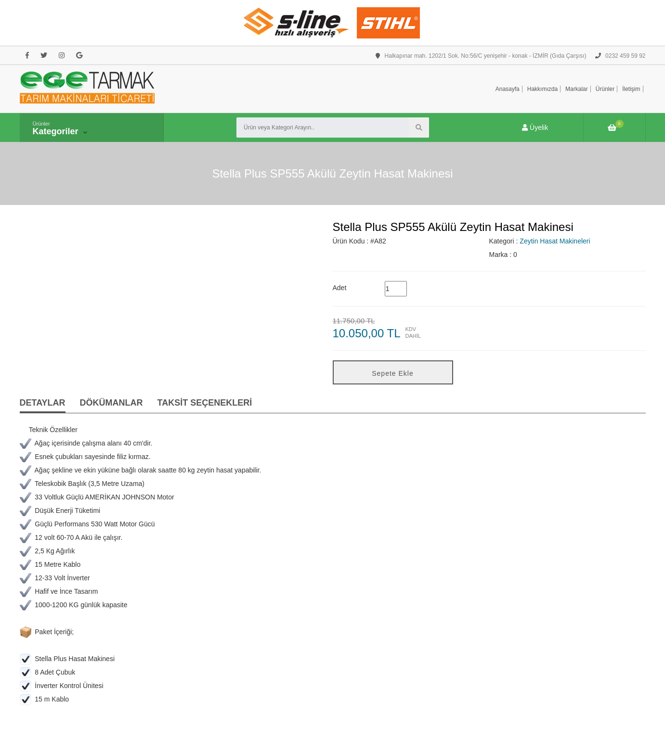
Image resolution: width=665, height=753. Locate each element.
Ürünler (605, 89)
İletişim (631, 89)
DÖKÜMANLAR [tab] (111, 403)
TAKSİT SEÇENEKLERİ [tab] (204, 403)
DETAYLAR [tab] (42, 403)
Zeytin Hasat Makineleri (555, 241)
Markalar (576, 89)
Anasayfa (507, 89)
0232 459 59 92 (620, 55)
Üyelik (535, 127)
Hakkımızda (542, 89)
